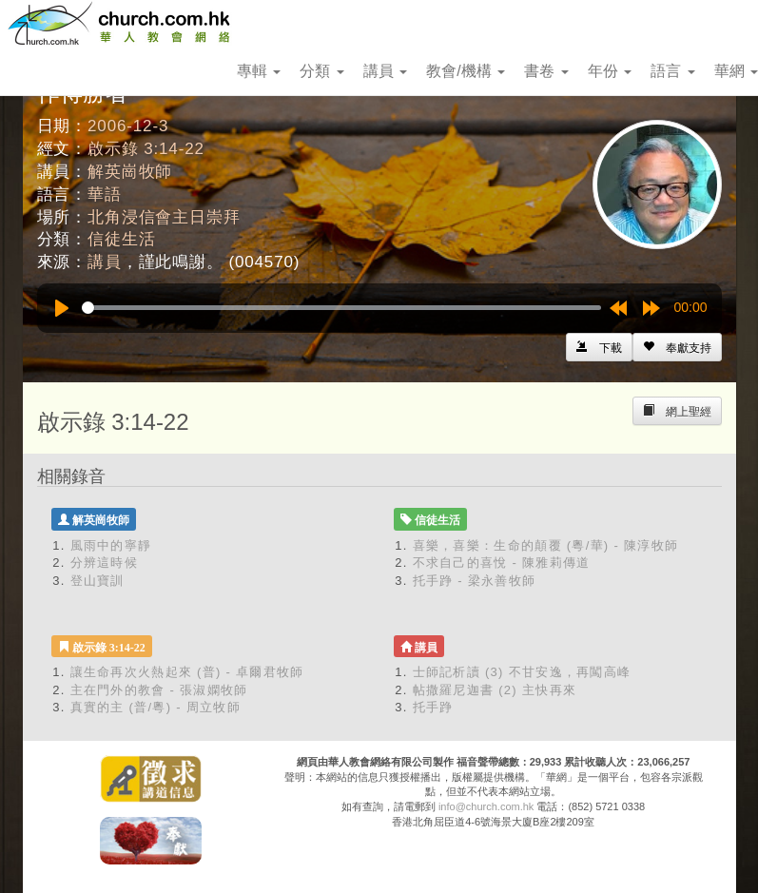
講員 (385, 71)
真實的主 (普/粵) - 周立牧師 (156, 707)
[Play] (62, 308)
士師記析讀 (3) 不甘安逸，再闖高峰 (522, 672)
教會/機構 (465, 71)
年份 (610, 71)
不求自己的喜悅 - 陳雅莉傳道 (502, 562)
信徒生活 (121, 239)
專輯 (259, 71)
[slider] (341, 308)
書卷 (546, 71)
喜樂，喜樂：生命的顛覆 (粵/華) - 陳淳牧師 (546, 545)
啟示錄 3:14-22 (145, 149)
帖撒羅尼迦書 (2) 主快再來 (495, 690)
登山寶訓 (97, 580)
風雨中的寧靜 (111, 545)
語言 (672, 71)
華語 (104, 194)
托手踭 (433, 707)
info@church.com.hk (486, 806)
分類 (321, 71)
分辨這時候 (104, 562)
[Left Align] (677, 347)
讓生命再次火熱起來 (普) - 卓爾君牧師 (187, 672)
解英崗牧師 (129, 172)
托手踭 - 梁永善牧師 (474, 580)
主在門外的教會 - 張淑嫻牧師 (159, 690)
